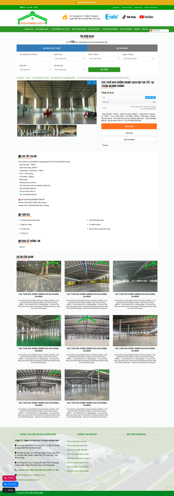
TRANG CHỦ (28, 29)
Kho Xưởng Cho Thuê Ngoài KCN (63, 78)
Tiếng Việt (155, 31)
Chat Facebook (129, 139)
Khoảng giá (58, 65)
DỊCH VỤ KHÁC (95, 29)
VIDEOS (137, 29)
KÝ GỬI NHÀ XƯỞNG (110, 29)
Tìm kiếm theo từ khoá (28, 54)
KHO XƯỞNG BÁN (42, 29)
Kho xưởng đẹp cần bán (76, 441)
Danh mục (58, 54)
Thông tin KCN (126, 7)
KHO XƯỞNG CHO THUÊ (61, 29)
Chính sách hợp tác (151, 7)
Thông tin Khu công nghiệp (78, 471)
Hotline (9, 478)
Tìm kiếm (104, 70)
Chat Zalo (129, 133)
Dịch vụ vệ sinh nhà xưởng (77, 454)
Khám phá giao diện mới (87, 2)
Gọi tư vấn (129, 126)
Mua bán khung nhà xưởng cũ (79, 458)
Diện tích (23, 65)
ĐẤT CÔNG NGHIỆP (79, 29)
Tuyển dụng (138, 7)
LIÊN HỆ (144, 29)
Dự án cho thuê (51, 48)
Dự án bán (122, 48)
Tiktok (9, 490)
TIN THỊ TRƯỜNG (126, 29)
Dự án (28, 78)
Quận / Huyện (128, 54)
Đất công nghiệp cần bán (77, 450)
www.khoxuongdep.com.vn (28, 480)
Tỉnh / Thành (93, 54)
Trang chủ (20, 78)
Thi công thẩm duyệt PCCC (78, 462)
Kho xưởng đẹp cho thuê (77, 445)
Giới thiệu (116, 7)
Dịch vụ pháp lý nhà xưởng (78, 467)
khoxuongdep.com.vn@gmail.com (31, 475)
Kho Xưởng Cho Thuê (41, 78)
